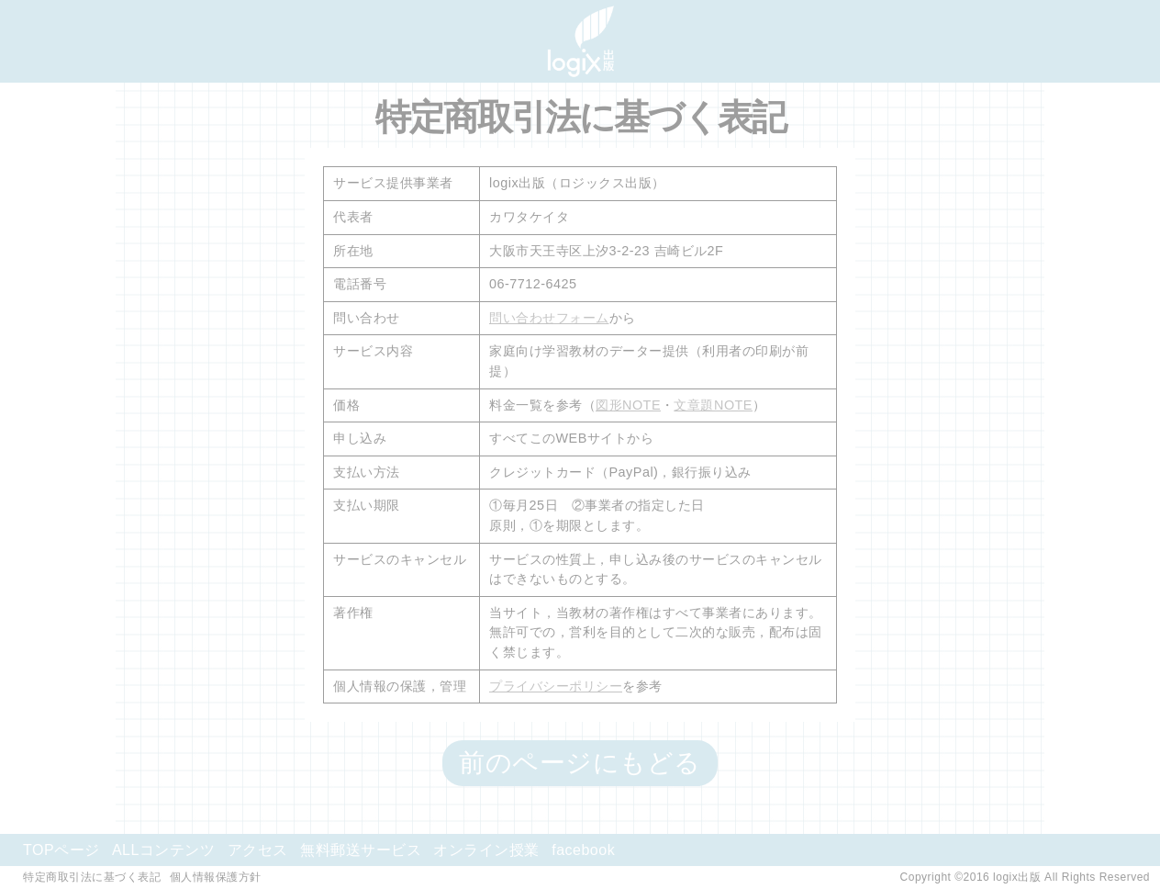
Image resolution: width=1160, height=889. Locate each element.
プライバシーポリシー (555, 686)
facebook (583, 850)
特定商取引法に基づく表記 (92, 877)
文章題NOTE (713, 405)
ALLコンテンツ (163, 850)
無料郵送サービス (360, 850)
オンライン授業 (486, 850)
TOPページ (61, 850)
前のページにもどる (580, 762)
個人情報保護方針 (216, 877)
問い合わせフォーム (549, 317)
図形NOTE (628, 405)
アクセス (258, 850)
